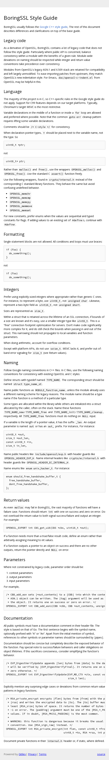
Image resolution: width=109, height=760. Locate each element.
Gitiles (22, 754)
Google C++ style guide (54, 27)
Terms (42, 754)
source (101, 754)
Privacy (32, 754)
